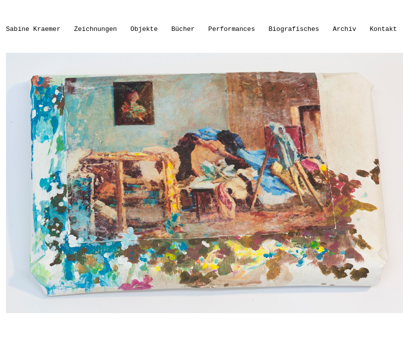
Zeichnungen (95, 29)
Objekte (144, 29)
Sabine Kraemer (33, 29)
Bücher (183, 29)
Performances (231, 29)
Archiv (344, 29)
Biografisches (294, 29)
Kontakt (383, 29)
